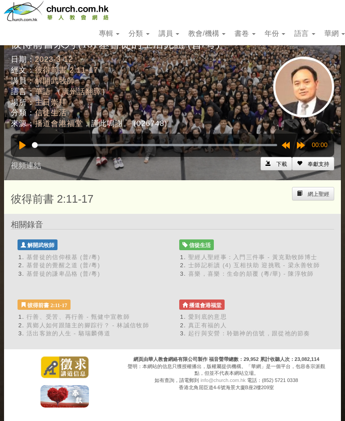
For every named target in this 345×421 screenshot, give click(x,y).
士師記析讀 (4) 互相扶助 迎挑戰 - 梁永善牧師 (254, 265)
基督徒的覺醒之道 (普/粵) (63, 265)
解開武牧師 (55, 81)
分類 (138, 33)
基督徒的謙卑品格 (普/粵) (63, 273)
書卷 (244, 33)
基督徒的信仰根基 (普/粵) (63, 257)
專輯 (109, 33)
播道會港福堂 (59, 123)
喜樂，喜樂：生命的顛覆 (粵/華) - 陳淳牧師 (251, 273)
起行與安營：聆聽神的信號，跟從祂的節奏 (249, 333)
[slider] (154, 145)
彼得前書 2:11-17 (66, 70)
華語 (43, 91)
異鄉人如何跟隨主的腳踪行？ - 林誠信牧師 (88, 325)
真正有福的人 (207, 325)
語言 (304, 33)
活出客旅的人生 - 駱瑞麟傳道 (69, 333)
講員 (169, 33)
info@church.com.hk (222, 380)
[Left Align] (313, 163)
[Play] (22, 145)
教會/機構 (207, 33)
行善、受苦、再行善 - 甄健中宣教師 (78, 316)
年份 (275, 33)
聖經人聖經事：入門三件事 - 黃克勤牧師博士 (252, 257)
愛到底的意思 (207, 316)
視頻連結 (26, 165)
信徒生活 (51, 113)
